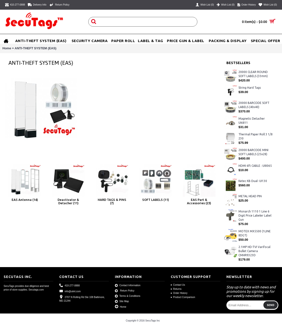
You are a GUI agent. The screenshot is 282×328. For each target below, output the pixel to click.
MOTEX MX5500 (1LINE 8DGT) (254, 233)
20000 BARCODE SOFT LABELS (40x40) (253, 105)
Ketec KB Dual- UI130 (252, 180)
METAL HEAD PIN (250, 196)
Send (270, 305)
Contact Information (127, 285)
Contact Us (178, 285)
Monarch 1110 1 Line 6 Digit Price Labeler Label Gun (254, 215)
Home (6, 48)
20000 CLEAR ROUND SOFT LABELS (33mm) (253, 74)
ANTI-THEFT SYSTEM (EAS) (36, 48)
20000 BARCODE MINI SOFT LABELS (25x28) (253, 152)
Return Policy (124, 291)
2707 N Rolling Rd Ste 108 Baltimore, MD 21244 (82, 298)
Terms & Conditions (127, 296)
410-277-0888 (69, 286)
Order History (179, 293)
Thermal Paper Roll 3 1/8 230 (255, 136)
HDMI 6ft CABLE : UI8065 (255, 165)
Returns (176, 289)
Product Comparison (183, 297)
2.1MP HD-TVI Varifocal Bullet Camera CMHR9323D (254, 251)
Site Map (122, 301)
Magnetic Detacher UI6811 (251, 120)
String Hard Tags (249, 87)
